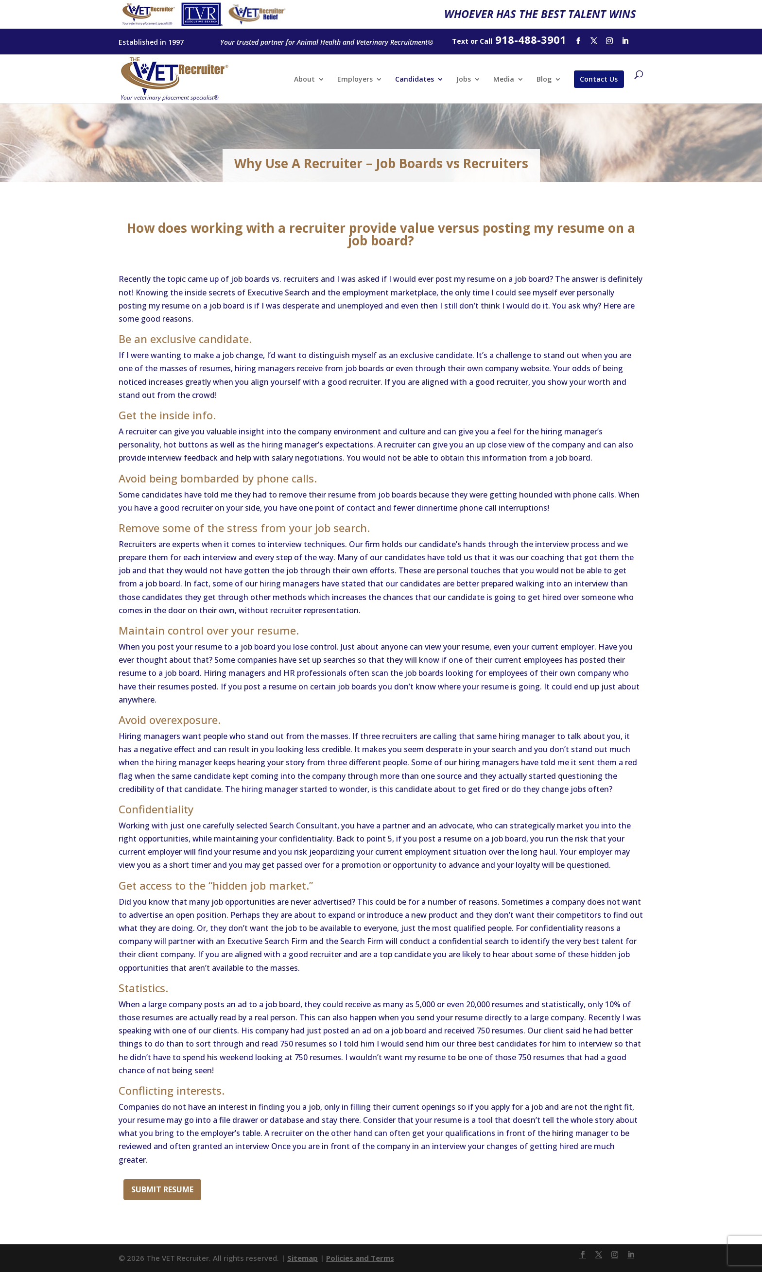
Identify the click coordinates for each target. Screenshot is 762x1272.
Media (503, 80)
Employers (355, 80)
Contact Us (599, 79)
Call (486, 41)
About (304, 80)
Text (460, 41)
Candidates (414, 80)
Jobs (463, 80)
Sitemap (302, 1258)
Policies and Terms (360, 1258)
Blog (544, 80)
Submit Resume (162, 1189)
